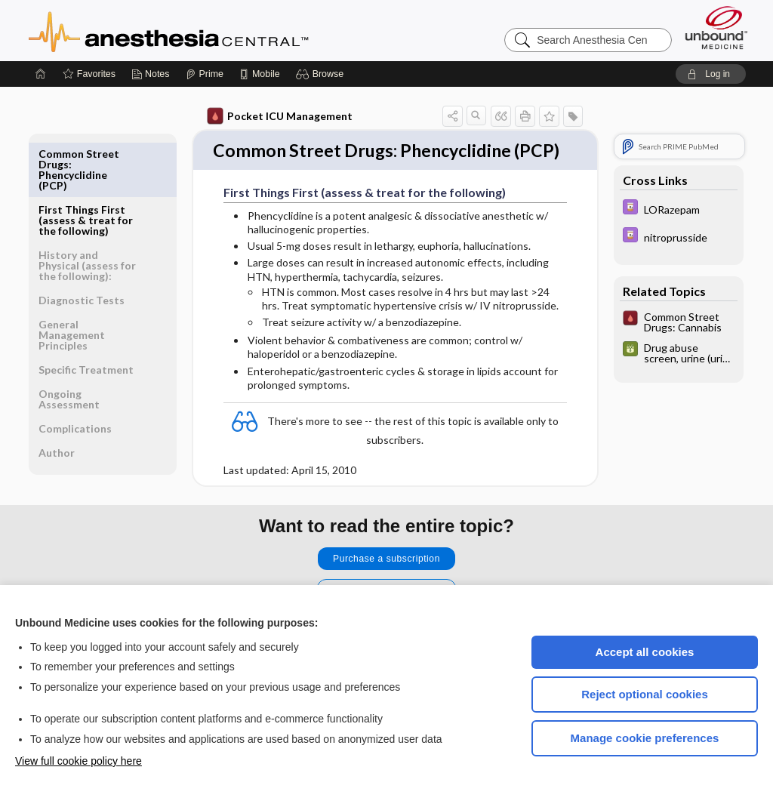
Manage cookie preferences (645, 738)
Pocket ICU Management (280, 116)
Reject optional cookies (644, 694)
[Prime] (204, 74)
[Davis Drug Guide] (679, 209)
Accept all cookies (645, 651)
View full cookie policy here (78, 761)
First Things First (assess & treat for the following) (85, 164)
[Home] (40, 74)
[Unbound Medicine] (716, 27)
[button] (322, 74)
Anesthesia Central (216, 30)
